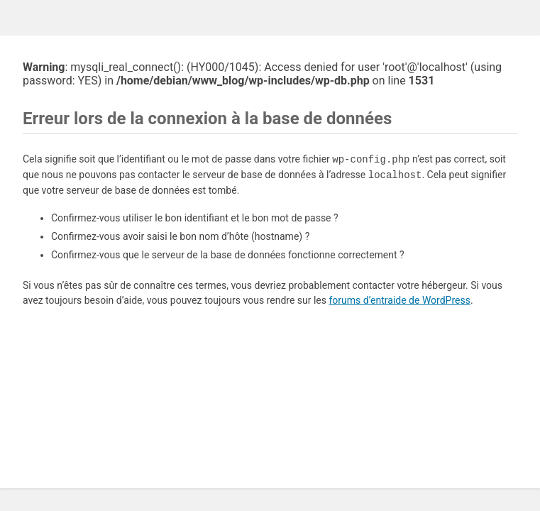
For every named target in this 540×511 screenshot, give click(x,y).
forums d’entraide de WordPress (399, 300)
